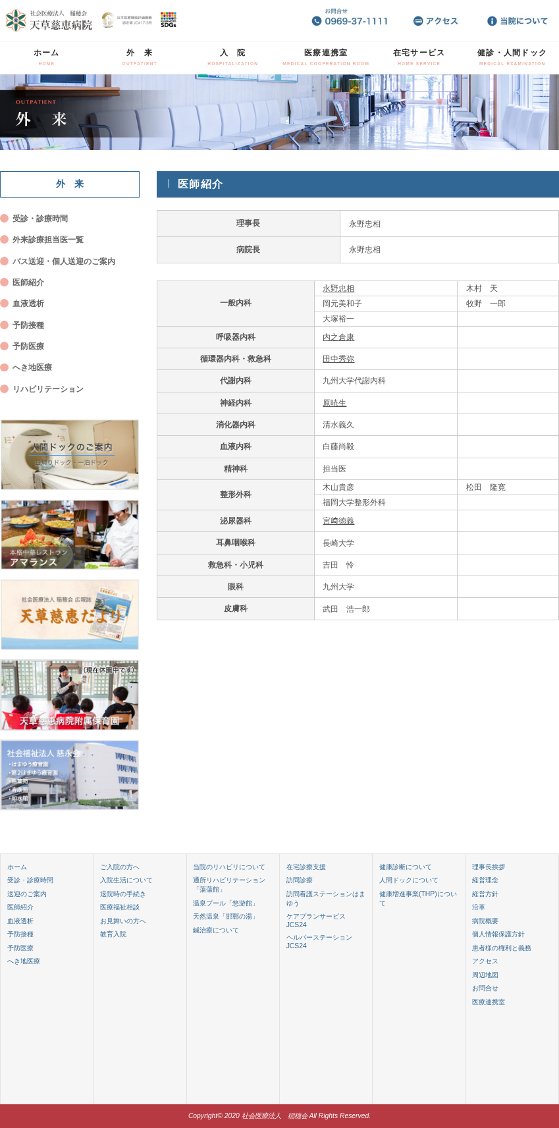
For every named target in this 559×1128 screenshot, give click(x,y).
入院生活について (126, 880)
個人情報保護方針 (498, 934)
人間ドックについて (409, 880)
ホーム (47, 57)
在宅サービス (419, 57)
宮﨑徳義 (338, 520)
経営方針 (485, 894)
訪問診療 (299, 880)
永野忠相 (338, 288)
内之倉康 (338, 337)
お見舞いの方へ (123, 921)
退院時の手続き (123, 894)
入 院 (232, 57)
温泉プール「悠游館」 (226, 903)
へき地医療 (32, 367)
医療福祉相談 (120, 907)
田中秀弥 (338, 358)
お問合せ (485, 988)
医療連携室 (325, 57)
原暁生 (334, 402)
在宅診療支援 (306, 867)
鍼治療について (216, 930)
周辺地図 (485, 975)
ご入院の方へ (120, 867)
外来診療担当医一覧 (48, 239)
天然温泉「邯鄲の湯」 (226, 916)
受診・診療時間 (40, 218)
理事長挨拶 (488, 867)
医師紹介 (28, 282)
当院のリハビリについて (229, 867)
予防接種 (28, 325)
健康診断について (405, 867)
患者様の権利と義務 (501, 948)
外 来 (139, 57)
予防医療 (28, 346)
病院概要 (485, 921)
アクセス (485, 961)
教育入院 (113, 934)
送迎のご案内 (27, 894)
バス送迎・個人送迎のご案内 (64, 261)
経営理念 (485, 880)
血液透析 (28, 303)
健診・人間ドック (512, 57)
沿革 (478, 907)
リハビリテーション (48, 389)
